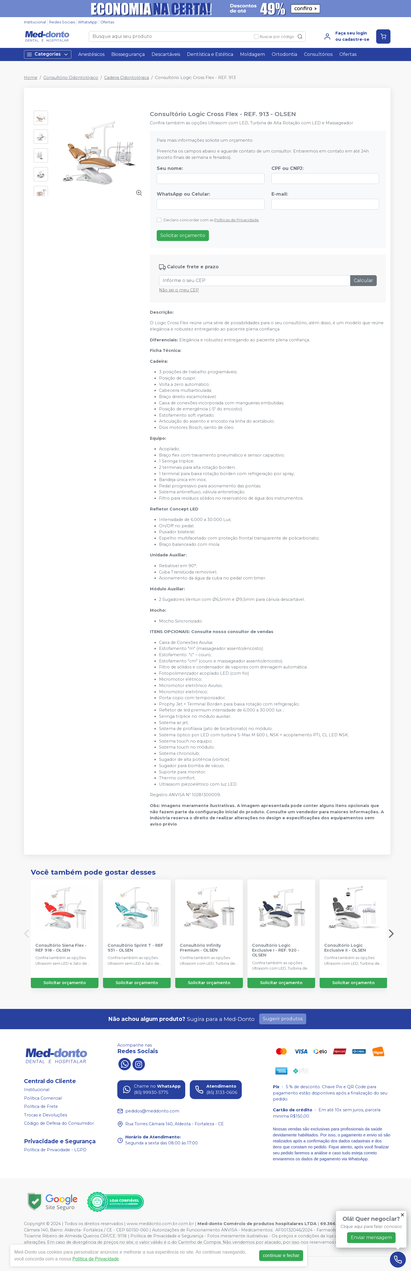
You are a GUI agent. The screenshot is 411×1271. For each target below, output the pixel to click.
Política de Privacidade (95, 1258)
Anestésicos (91, 54)
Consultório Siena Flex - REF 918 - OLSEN (61, 948)
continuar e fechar (281, 1255)
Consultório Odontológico (70, 77)
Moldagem (252, 54)
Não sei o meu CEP (179, 290)
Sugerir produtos (283, 1018)
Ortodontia (284, 54)
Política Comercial (43, 1098)
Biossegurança (128, 54)
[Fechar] (402, 1214)
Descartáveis (166, 54)
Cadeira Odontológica (126, 77)
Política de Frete (41, 1106)
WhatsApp (87, 22)
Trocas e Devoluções (45, 1115)
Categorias (48, 54)
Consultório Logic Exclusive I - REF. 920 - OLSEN (275, 950)
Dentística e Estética (210, 54)
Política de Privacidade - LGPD (55, 1149)
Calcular (363, 280)
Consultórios (318, 54)
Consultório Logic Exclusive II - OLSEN (345, 948)
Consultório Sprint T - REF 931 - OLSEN (135, 948)
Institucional (35, 22)
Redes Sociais (62, 22)
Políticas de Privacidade (236, 220)
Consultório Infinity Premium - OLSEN (200, 948)
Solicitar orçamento (182, 235)
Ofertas (107, 22)
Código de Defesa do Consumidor (59, 1123)
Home (30, 77)
